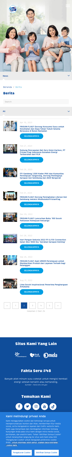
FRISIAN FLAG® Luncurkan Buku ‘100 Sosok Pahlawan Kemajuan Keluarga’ (41, 219)
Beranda (7, 87)
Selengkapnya (31, 136)
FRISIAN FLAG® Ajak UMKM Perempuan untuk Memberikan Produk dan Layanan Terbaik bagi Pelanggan (42, 263)
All (4, 111)
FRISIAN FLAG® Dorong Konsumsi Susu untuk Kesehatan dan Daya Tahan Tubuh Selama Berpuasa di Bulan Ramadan (42, 129)
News (5, 76)
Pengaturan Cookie (21, 453)
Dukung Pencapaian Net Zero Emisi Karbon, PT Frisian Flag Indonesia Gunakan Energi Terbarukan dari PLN (42, 152)
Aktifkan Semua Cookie (46, 453)
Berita (18, 87)
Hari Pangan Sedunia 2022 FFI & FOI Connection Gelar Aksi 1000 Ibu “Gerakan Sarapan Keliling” (43, 241)
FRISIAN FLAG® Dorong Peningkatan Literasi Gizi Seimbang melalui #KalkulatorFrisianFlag (43, 198)
